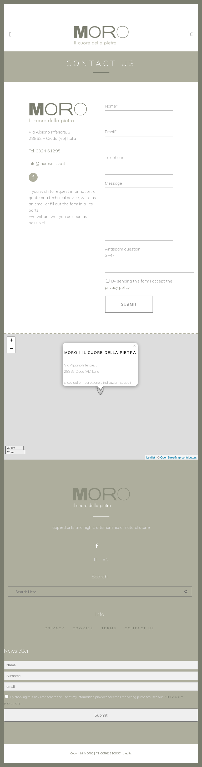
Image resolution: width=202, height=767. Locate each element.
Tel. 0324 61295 (44, 150)
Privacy (55, 628)
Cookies (83, 628)
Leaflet (150, 457)
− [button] (11, 349)
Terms (109, 628)
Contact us (140, 628)
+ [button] (11, 341)
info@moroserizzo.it (47, 163)
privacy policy (117, 287)
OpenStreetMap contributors (178, 457)
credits (127, 753)
